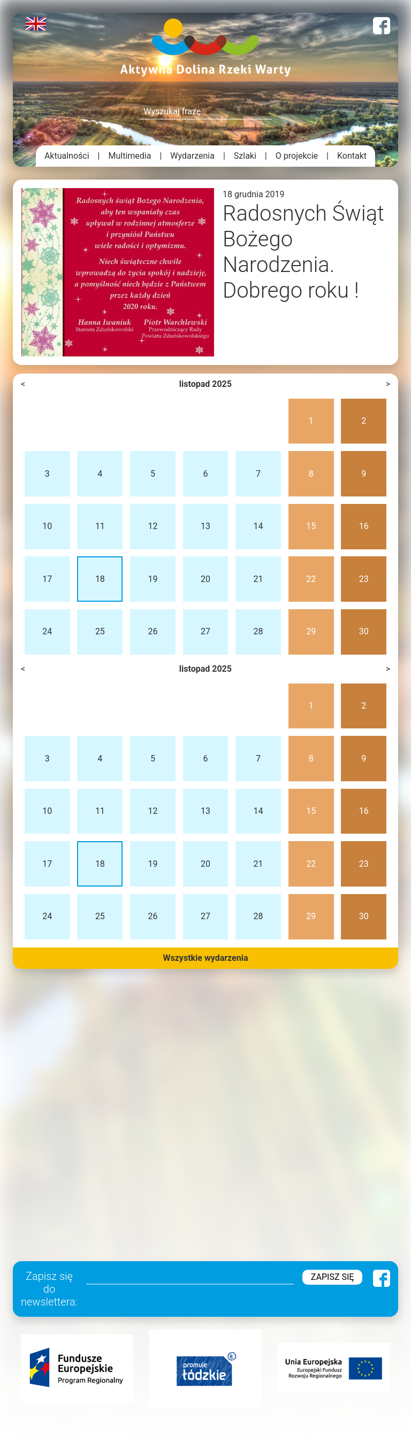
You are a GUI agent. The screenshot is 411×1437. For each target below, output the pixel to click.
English (36, 23)
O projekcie (297, 156)
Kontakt (352, 156)
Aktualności (66, 156)
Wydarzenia (192, 156)
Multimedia (130, 156)
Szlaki (245, 156)
